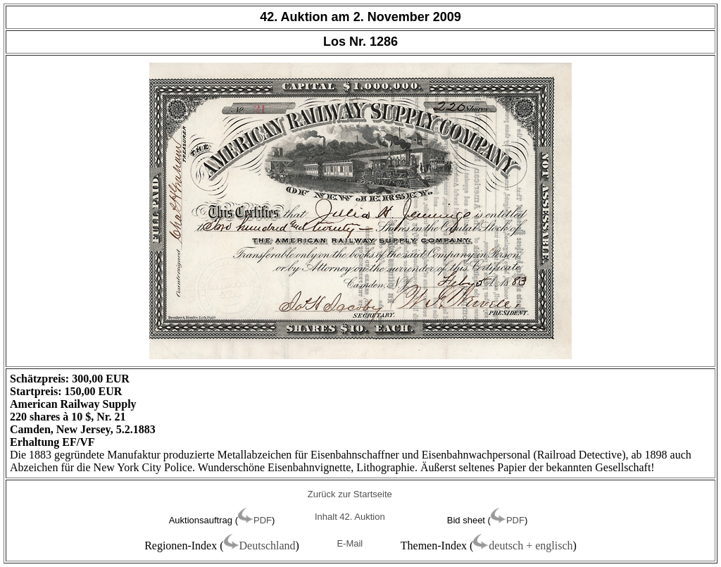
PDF (262, 520)
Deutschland (267, 546)
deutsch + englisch (530, 546)
